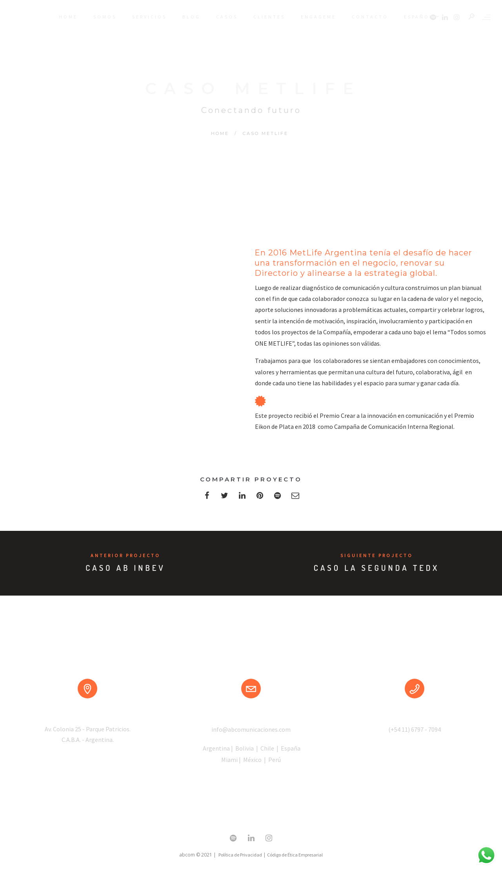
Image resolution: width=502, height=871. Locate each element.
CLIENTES (269, 17)
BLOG (191, 17)
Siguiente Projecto (376, 555)
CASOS (227, 17)
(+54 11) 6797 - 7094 (414, 729)
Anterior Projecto (125, 555)
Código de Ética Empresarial (295, 855)
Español (424, 18)
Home (220, 133)
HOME (68, 17)
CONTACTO (370, 17)
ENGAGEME (318, 17)
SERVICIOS (149, 17)
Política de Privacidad (240, 855)
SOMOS (104, 17)
